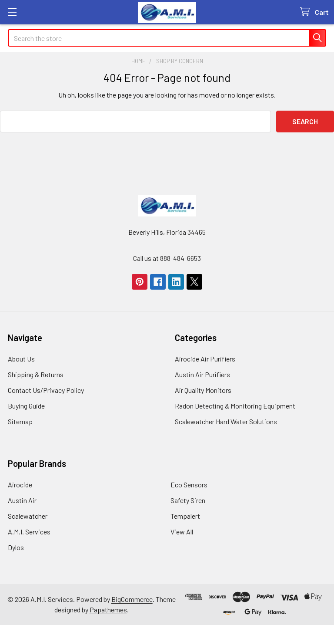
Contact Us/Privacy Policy (46, 390)
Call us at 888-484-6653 (167, 258)
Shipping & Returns (35, 374)
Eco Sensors (188, 484)
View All (181, 531)
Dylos (16, 547)
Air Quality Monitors (203, 390)
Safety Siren (187, 500)
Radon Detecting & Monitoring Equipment (235, 406)
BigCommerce (132, 599)
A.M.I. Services (29, 531)
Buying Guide (26, 406)
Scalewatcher (27, 516)
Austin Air (22, 500)
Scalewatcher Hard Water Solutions (226, 421)
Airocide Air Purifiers (205, 359)
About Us (21, 359)
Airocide (20, 484)
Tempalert (185, 516)
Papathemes (108, 609)
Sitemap (20, 421)
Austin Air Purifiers (202, 374)
